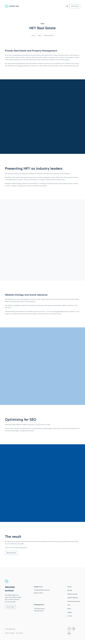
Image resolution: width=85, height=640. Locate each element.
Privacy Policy (19, 633)
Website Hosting (72, 594)
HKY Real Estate (11, 553)
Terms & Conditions (10, 633)
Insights (69, 612)
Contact (69, 616)
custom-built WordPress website (24, 173)
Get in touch (10, 607)
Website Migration (72, 597)
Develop (69, 590)
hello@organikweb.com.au (42, 590)
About (69, 608)
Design (69, 586)
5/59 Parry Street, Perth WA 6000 (39, 610)
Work (68, 605)
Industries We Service (73, 601)
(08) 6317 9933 (38, 593)
